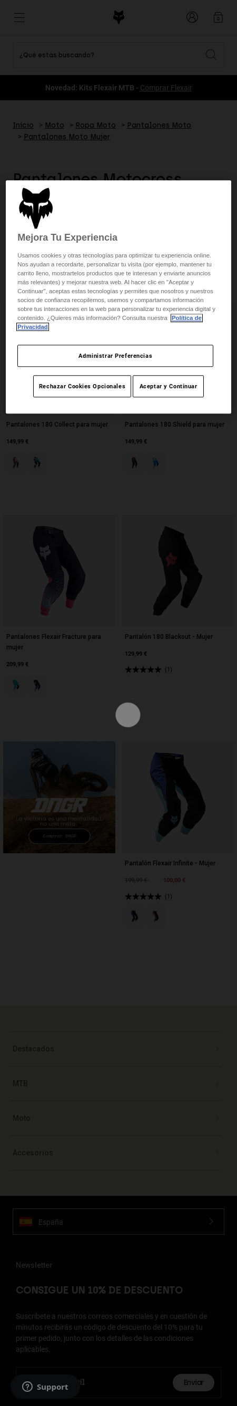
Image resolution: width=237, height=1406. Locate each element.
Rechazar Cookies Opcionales (82, 386)
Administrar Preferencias (115, 356)
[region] (118, 297)
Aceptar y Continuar (168, 386)
